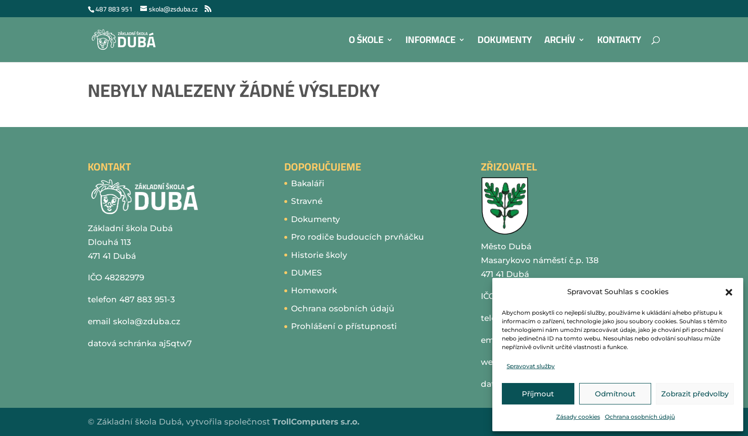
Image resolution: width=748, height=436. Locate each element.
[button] (729, 292)
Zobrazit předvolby (694, 393)
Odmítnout (615, 393)
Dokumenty (505, 42)
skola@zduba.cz (146, 321)
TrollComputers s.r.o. (315, 421)
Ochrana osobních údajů (640, 416)
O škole (366, 42)
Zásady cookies (578, 416)
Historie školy (319, 255)
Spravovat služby (531, 366)
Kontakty (619, 42)
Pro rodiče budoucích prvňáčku (357, 237)
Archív (559, 42)
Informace (430, 42)
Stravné (306, 201)
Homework (314, 290)
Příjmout (538, 393)
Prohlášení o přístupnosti (344, 326)
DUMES (306, 272)
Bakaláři (307, 183)
